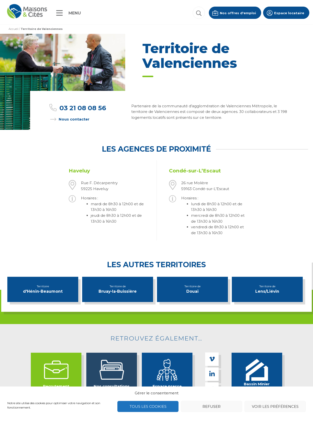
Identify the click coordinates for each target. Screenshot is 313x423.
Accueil (13, 29)
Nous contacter (68, 119)
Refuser (211, 406)
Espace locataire (285, 13)
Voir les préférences (275, 406)
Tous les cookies (148, 406)
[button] (199, 13)
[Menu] (69, 13)
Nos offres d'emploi (234, 13)
